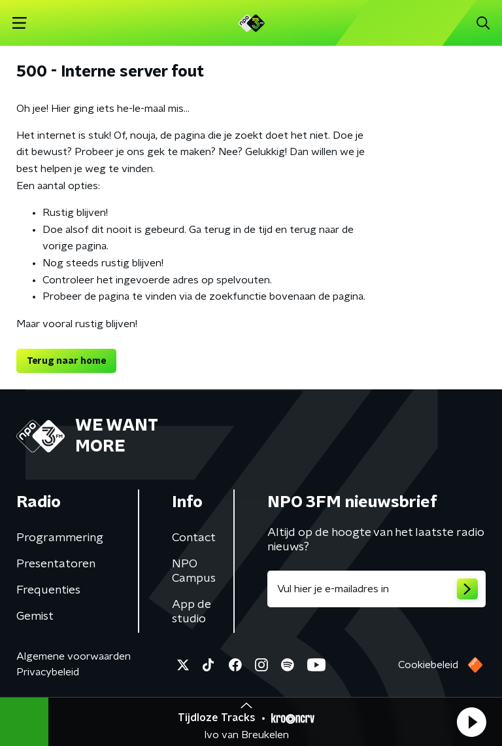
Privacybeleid (47, 672)
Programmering (59, 538)
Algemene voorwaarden (73, 656)
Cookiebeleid (428, 665)
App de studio (191, 612)
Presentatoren (55, 564)
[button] (471, 722)
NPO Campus (194, 571)
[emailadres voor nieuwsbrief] (376, 589)
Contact (194, 538)
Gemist (35, 616)
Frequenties (48, 590)
